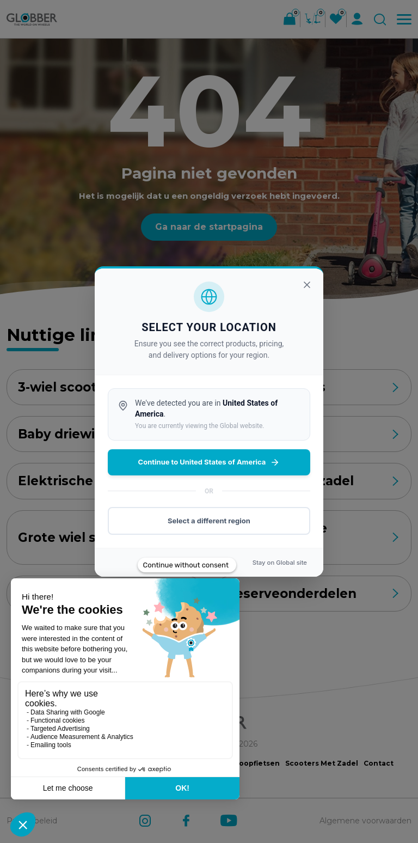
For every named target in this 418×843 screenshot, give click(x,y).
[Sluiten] (307, 284)
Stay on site (280, 562)
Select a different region (209, 520)
